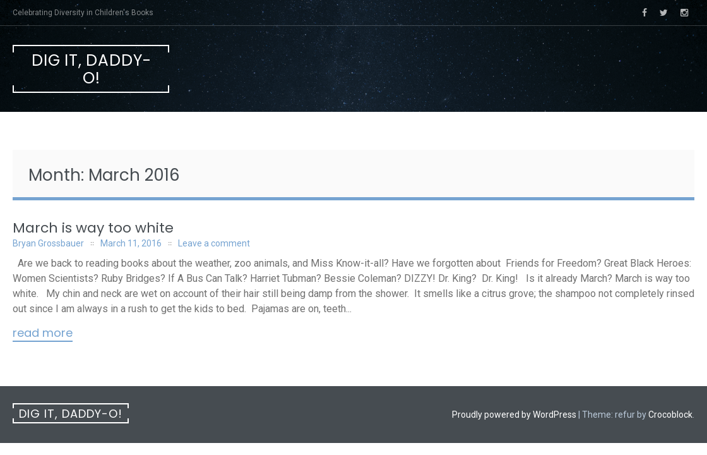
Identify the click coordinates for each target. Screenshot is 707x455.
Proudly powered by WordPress (514, 415)
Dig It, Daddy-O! (92, 69)
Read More (43, 334)
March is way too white (93, 228)
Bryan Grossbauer (48, 243)
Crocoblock (670, 415)
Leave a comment (214, 243)
